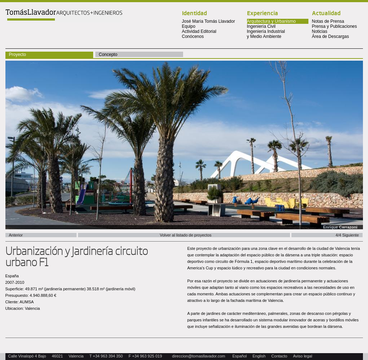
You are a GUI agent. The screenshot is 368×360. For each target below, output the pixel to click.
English (258, 356)
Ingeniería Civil (261, 26)
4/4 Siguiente (347, 235)
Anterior (16, 235)
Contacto (279, 356)
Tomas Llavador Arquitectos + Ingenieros (63, 15)
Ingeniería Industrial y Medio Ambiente (266, 34)
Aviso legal (302, 356)
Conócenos (193, 36)
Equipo (188, 26)
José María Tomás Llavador (208, 21)
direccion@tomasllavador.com (198, 356)
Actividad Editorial (199, 31)
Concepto (108, 54)
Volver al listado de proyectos (185, 235)
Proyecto (17, 54)
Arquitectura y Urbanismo (271, 21)
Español (240, 356)
